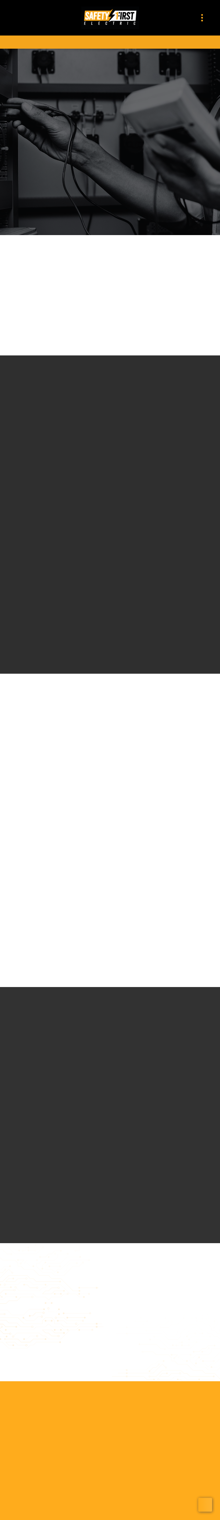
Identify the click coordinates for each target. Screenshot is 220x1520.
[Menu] (202, 18)
